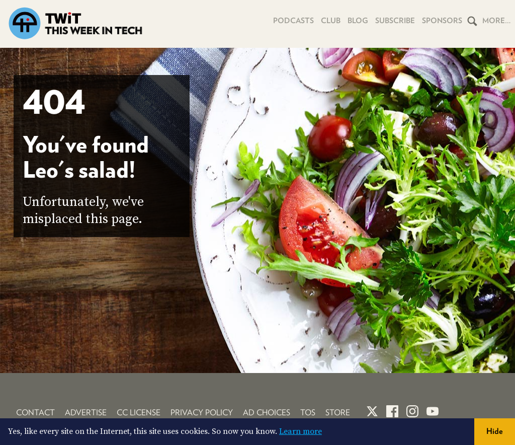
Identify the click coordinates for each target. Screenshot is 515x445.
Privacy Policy (201, 412)
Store (337, 412)
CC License (138, 412)
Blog (358, 20)
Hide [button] (494, 431)
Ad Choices (266, 412)
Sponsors (442, 20)
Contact (35, 412)
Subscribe (395, 20)
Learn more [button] (300, 431)
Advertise (86, 412)
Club (330, 20)
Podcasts (293, 20)
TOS (307, 412)
